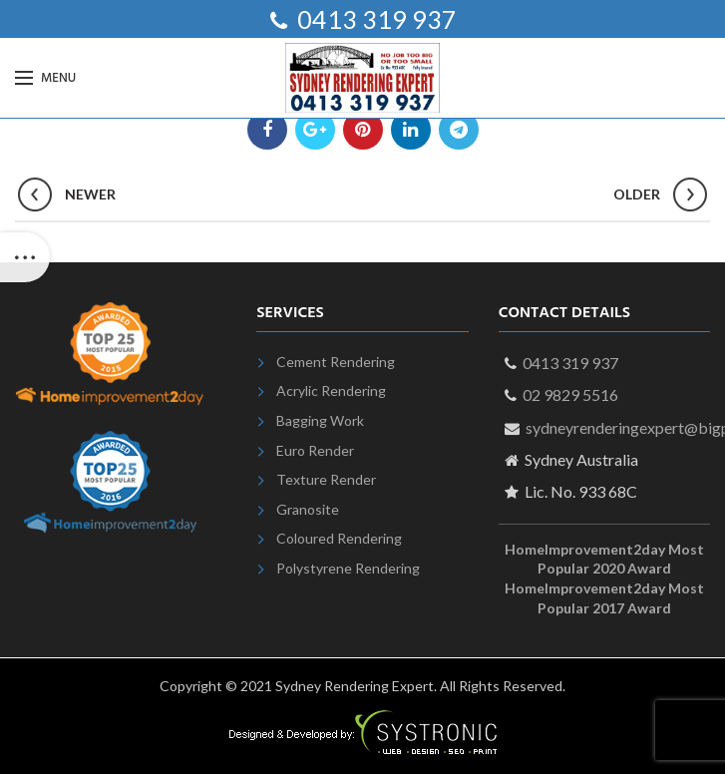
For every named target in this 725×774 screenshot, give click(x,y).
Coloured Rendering (339, 538)
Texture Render (326, 479)
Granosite (307, 509)
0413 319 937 (374, 19)
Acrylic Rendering (331, 390)
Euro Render (315, 450)
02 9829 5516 (570, 394)
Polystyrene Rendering (348, 568)
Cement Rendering (335, 361)
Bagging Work (320, 420)
